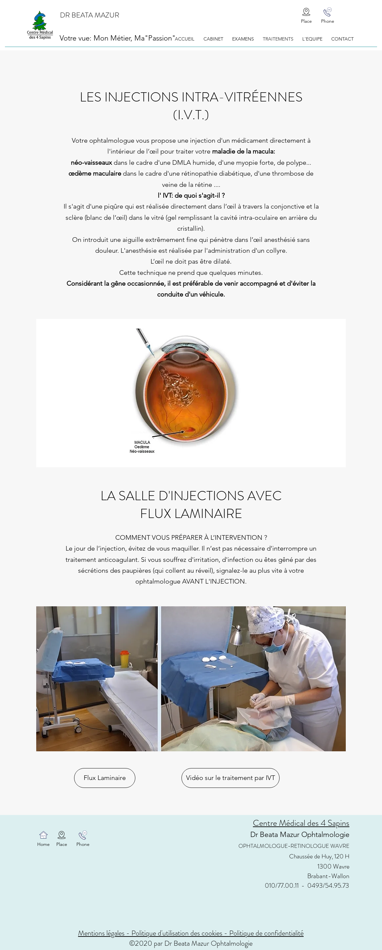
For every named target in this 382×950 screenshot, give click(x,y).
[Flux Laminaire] (104, 778)
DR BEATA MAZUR (89, 15)
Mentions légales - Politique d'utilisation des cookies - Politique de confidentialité (191, 933)
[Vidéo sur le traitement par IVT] (230, 778)
